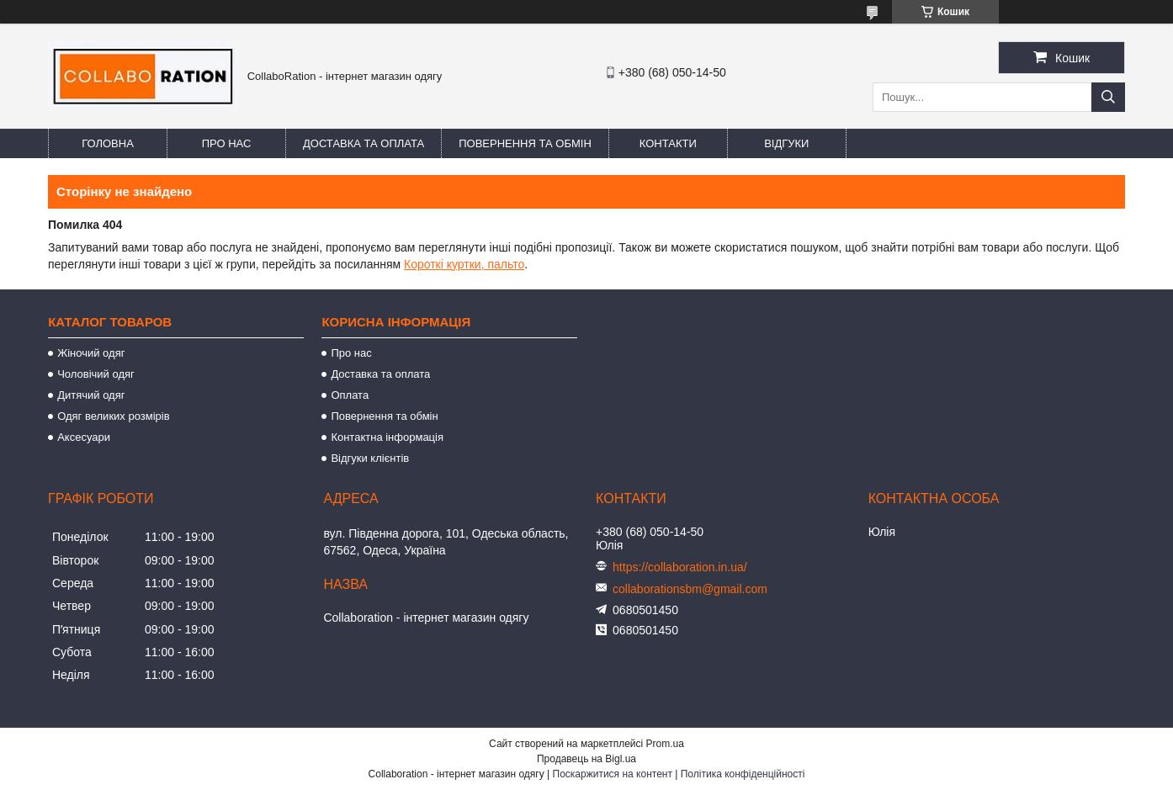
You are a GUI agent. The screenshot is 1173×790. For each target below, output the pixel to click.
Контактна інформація (387, 437)
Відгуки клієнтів (370, 458)
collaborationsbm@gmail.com (690, 589)
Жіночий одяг (91, 353)
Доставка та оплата (363, 143)
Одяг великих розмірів (113, 416)
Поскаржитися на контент (612, 774)
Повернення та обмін (525, 143)
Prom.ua (665, 744)
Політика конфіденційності (743, 774)
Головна (108, 143)
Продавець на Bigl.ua (586, 759)
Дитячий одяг (91, 395)
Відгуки (786, 143)
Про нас (227, 143)
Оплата (350, 395)
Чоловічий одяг (96, 374)
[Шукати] (1108, 97)
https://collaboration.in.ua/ (680, 567)
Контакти (668, 143)
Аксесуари (83, 437)
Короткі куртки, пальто (464, 264)
